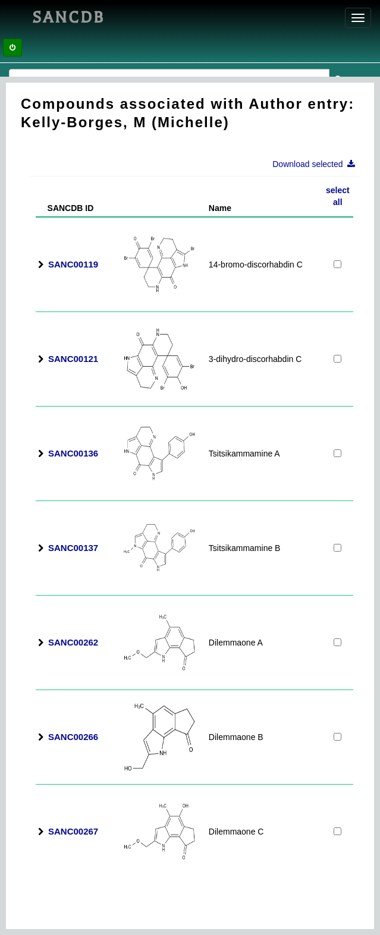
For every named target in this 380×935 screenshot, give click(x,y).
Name (220, 208)
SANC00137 (73, 548)
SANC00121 (73, 359)
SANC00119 (73, 264)
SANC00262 (73, 642)
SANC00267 (73, 831)
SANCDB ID (65, 208)
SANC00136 (73, 453)
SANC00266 (73, 737)
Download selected (317, 164)
